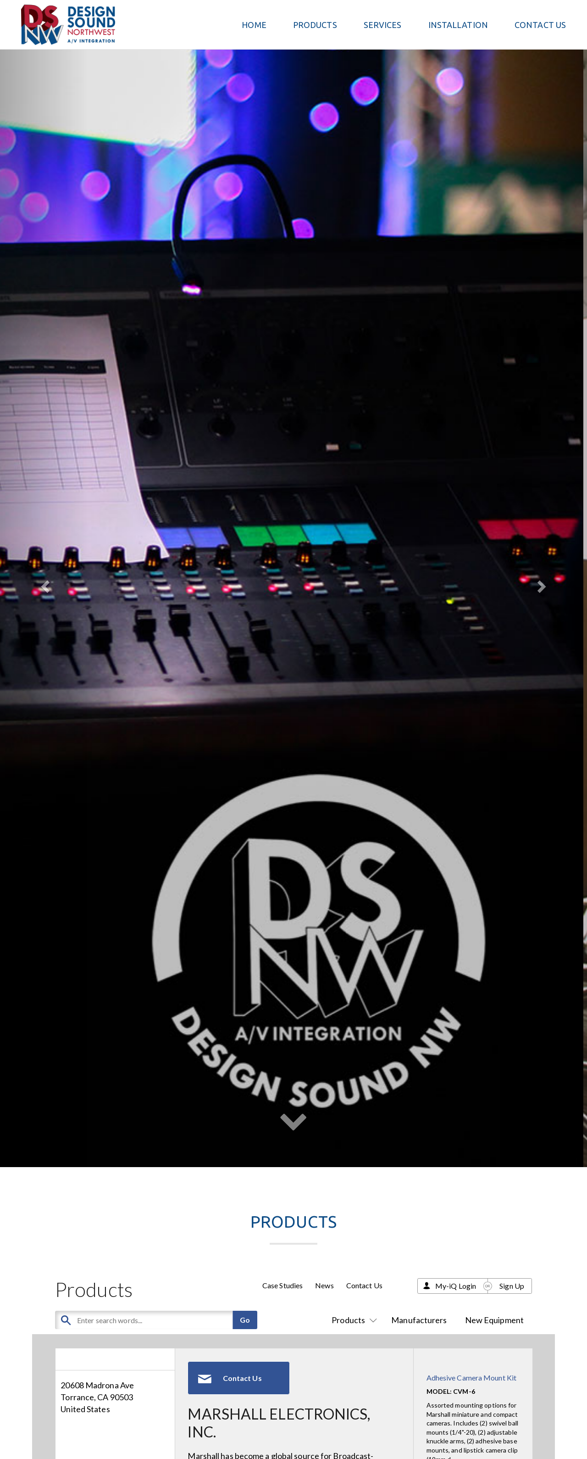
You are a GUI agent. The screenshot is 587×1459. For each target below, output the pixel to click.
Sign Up (511, 1285)
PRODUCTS (315, 24)
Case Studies (282, 1285)
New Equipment (494, 1320)
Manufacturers (419, 1320)
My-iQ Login (455, 1285)
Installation (458, 24)
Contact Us (540, 24)
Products (352, 1320)
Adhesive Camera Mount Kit (471, 1377)
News (324, 1285)
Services (383, 24)
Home (254, 24)
